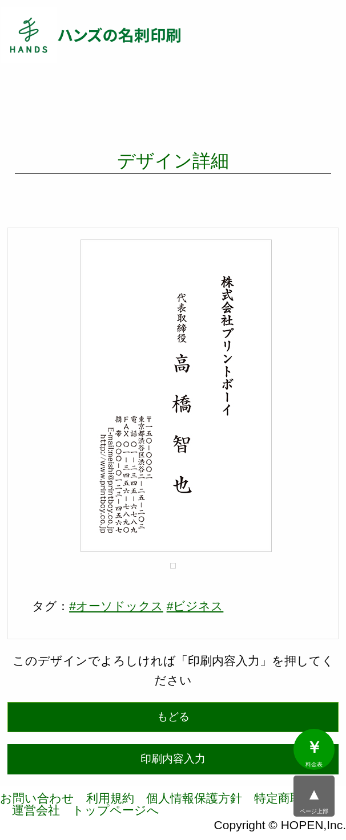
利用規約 (110, 798)
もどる (173, 717)
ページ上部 (314, 800)
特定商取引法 (290, 798)
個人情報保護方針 (194, 798)
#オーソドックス (116, 605)
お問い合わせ (37, 798)
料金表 (314, 753)
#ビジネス (195, 605)
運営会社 (36, 810)
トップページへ (115, 810)
